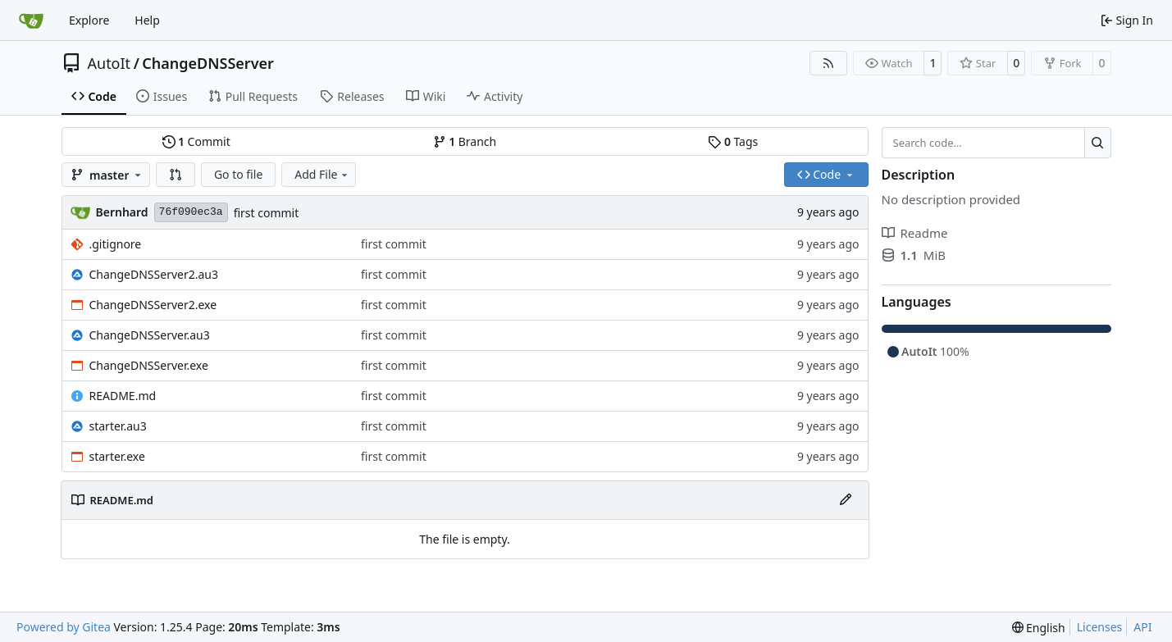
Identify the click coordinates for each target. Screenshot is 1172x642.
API (1142, 627)
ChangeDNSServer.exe (148, 365)
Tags (733, 141)
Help (147, 20)
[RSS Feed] (828, 63)
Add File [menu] (322, 174)
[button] (175, 174)
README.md (123, 395)
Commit (196, 141)
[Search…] (1097, 142)
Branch (465, 141)
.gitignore (115, 244)
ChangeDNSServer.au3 (149, 335)
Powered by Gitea (63, 627)
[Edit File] (845, 500)
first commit (266, 213)
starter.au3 (118, 426)
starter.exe (117, 456)
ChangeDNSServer (208, 63)
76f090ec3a (191, 212)
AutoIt (109, 63)
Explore (89, 20)
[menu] (1038, 627)
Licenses (1100, 627)
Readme (915, 233)
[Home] (31, 20)
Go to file (238, 174)
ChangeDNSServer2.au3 (154, 274)
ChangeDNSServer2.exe (153, 304)
